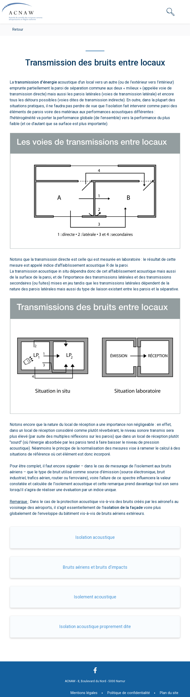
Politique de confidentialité (128, 693)
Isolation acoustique (95, 537)
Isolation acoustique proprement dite (95, 626)
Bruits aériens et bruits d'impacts (95, 567)
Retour (17, 29)
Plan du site (169, 693)
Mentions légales (84, 693)
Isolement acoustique (95, 596)
